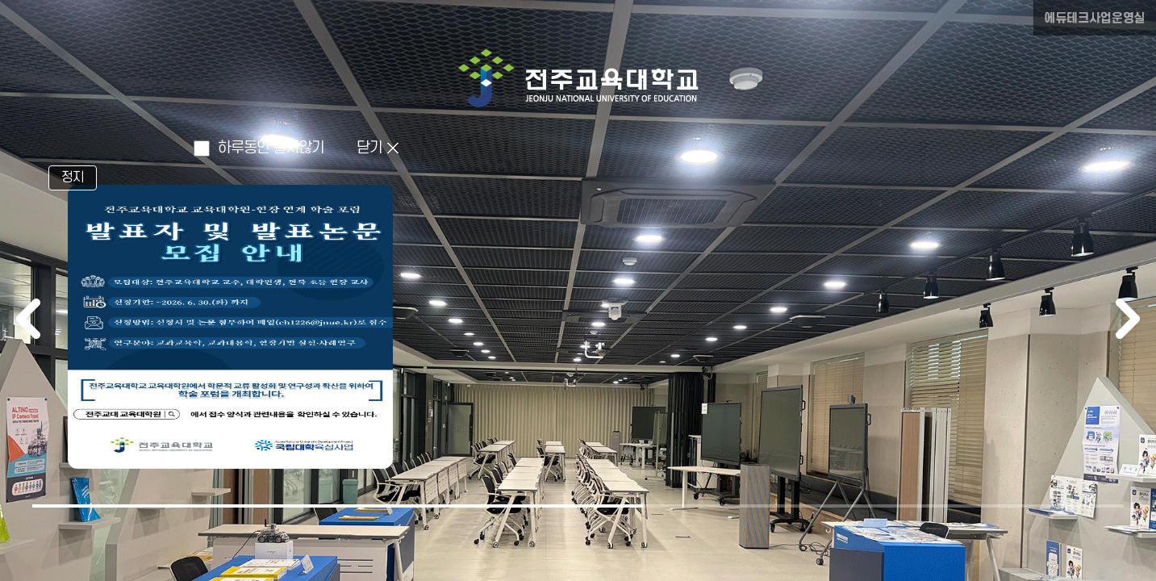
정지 (72, 177)
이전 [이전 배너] (28, 319)
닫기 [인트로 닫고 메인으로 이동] (369, 148)
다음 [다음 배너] (1128, 319)
